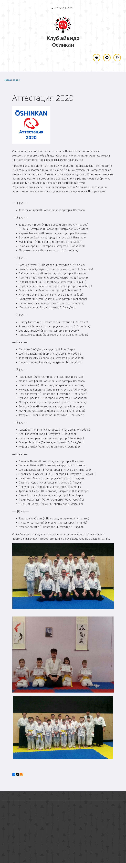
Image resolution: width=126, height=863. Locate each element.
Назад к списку (12, 79)
